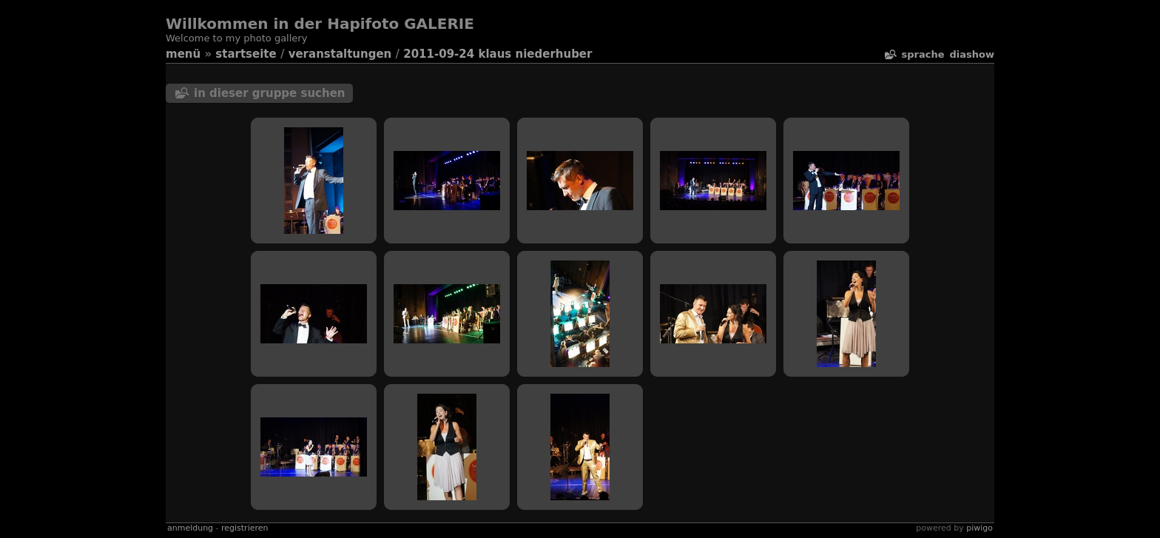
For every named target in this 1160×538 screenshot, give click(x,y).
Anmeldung (190, 528)
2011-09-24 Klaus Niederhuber (497, 54)
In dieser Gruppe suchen (269, 93)
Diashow (972, 54)
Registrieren (244, 528)
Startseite (245, 54)
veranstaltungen (340, 54)
